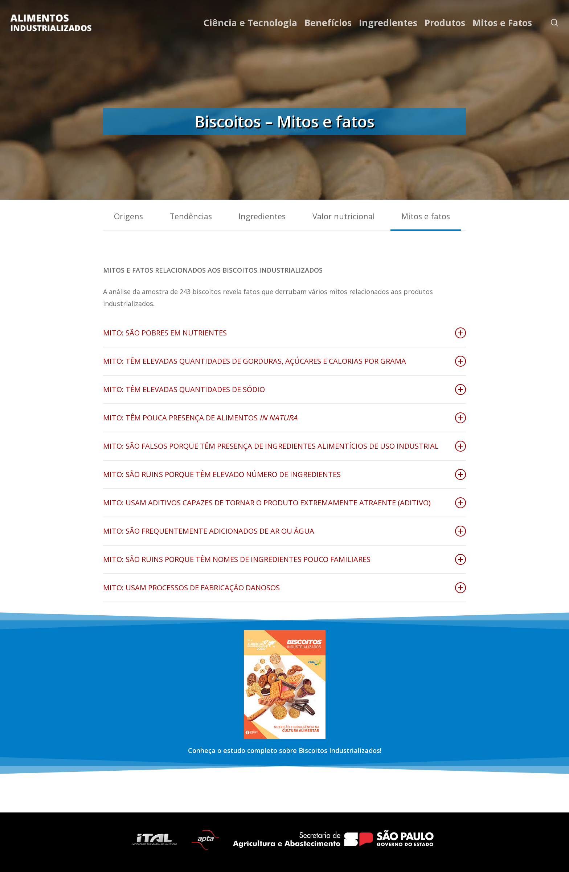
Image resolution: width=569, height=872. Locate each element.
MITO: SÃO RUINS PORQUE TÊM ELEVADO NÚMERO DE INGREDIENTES (284, 474)
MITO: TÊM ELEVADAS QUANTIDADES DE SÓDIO (284, 389)
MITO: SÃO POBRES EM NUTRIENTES (284, 332)
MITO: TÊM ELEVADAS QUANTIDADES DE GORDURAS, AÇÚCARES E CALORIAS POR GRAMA (284, 361)
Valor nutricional (343, 216)
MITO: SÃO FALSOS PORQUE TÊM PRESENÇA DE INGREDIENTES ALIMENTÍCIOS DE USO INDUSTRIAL (284, 446)
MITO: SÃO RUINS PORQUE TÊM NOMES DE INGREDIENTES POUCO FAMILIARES (284, 559)
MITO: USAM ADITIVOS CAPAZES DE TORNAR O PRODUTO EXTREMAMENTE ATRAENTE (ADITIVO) (284, 502)
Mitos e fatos (425, 216)
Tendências (191, 216)
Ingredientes (262, 216)
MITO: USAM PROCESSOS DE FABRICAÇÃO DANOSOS (284, 587)
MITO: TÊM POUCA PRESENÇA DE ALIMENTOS (284, 417)
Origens (128, 216)
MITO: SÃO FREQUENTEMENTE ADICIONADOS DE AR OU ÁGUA (284, 531)
